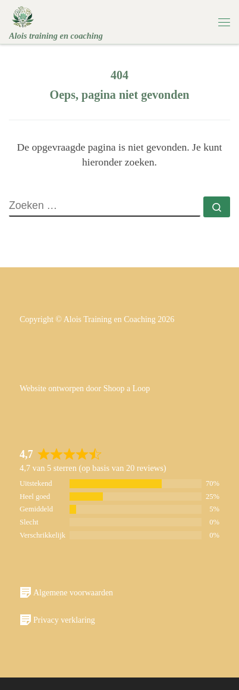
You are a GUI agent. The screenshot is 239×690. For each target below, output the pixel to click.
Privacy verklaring (57, 620)
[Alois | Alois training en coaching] (23, 15)
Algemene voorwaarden (66, 592)
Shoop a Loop (126, 388)
